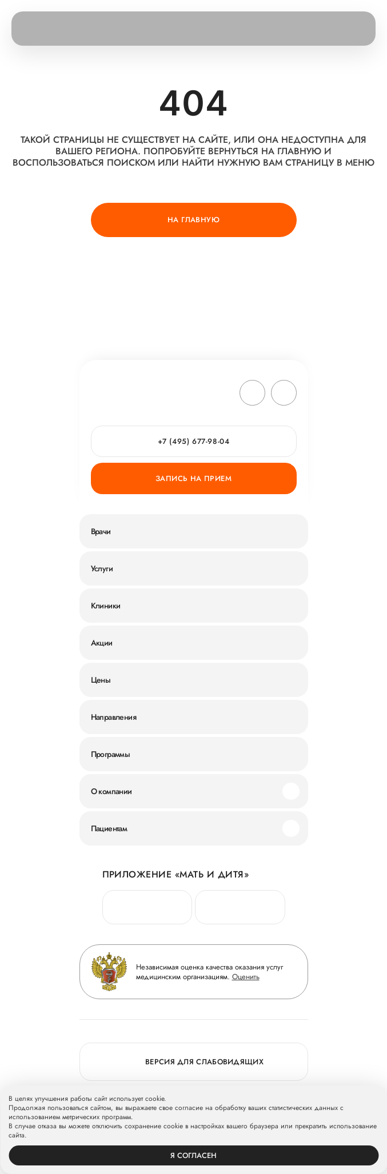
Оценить (246, 976)
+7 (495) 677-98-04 (194, 441)
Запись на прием (193, 478)
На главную (193, 219)
